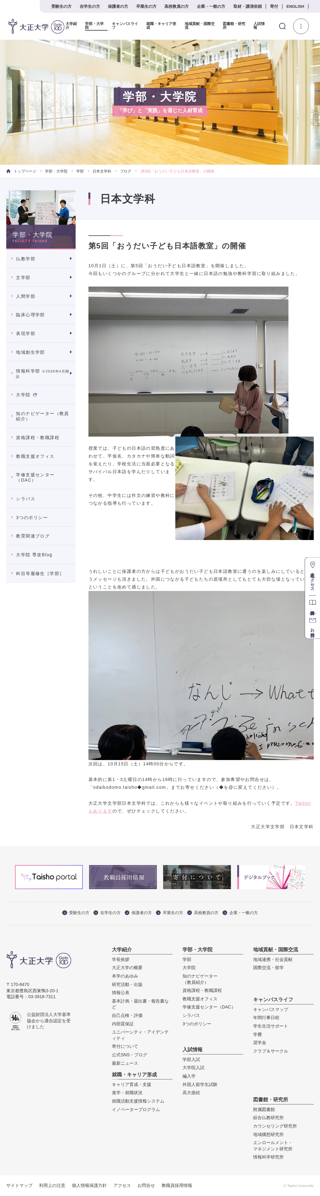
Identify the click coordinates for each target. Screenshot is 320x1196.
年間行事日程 (266, 1017)
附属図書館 (264, 1109)
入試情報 (259, 26)
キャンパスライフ (125, 26)
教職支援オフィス (35, 455)
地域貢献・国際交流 (199, 26)
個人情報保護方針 (89, 1185)
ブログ (125, 171)
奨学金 (259, 1042)
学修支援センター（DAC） (35, 477)
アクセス (122, 1185)
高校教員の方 (176, 6)
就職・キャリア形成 (161, 26)
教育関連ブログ (33, 535)
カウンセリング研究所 (275, 1125)
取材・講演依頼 (247, 6)
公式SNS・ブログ (129, 1054)
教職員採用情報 (177, 1185)
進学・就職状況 (127, 1092)
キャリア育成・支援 (131, 1084)
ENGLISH (295, 6)
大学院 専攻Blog (34, 554)
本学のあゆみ (125, 975)
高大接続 (191, 1092)
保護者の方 (118, 6)
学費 (257, 1034)
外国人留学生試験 (200, 1084)
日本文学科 (101, 171)
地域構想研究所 (268, 1134)
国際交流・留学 (268, 967)
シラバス (25, 498)
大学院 (26, 394)
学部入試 (191, 1059)
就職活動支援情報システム (138, 1100)
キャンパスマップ (270, 1009)
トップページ (21, 171)
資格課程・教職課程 (37, 437)
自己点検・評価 (127, 1015)
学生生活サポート (270, 1025)
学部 (80, 171)
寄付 (274, 6)
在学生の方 (90, 6)
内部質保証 (123, 1023)
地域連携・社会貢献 (272, 959)
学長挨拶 (120, 959)
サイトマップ (19, 1185)
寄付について (125, 1046)
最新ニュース (125, 1062)
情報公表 (120, 992)
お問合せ (146, 1185)
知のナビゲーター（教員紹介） (42, 416)
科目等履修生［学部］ (40, 573)
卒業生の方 (146, 6)
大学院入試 (193, 1067)
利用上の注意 (52, 1185)
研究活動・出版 (127, 984)
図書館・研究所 (234, 26)
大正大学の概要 (127, 967)
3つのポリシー (32, 517)
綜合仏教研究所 (268, 1117)
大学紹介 (71, 26)
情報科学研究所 (268, 1156)
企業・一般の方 (211, 6)
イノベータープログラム (136, 1109)
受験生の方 (61, 6)
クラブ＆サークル (270, 1050)
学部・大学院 (94, 26)
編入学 (189, 1075)
